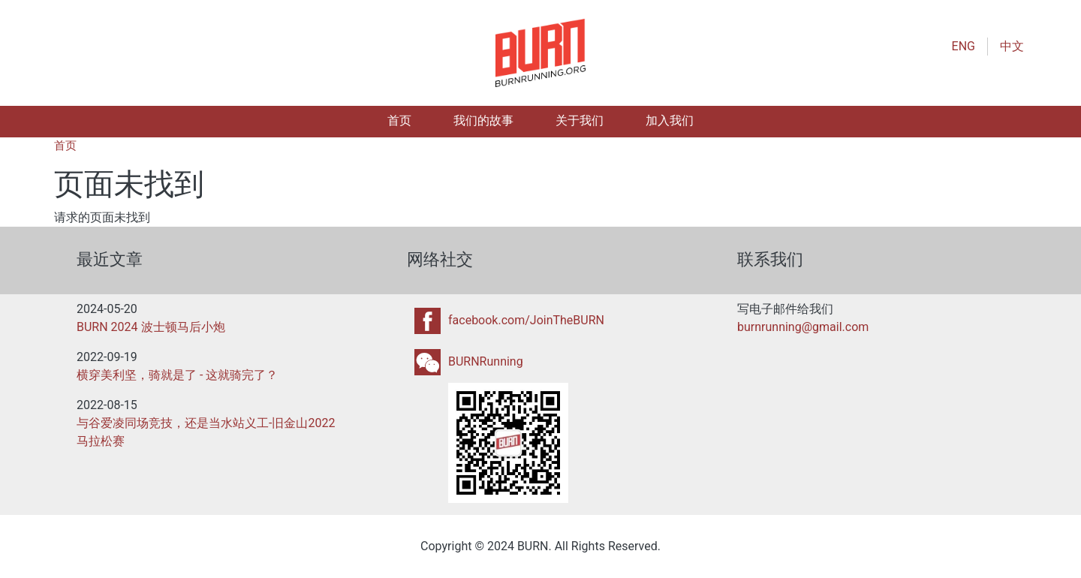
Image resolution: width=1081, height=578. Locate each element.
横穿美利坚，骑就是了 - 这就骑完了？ (177, 375)
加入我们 (670, 120)
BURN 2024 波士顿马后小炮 (151, 327)
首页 (399, 120)
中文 (1012, 46)
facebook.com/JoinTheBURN (526, 320)
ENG (963, 46)
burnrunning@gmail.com (803, 327)
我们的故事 (483, 120)
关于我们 (580, 120)
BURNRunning (485, 361)
